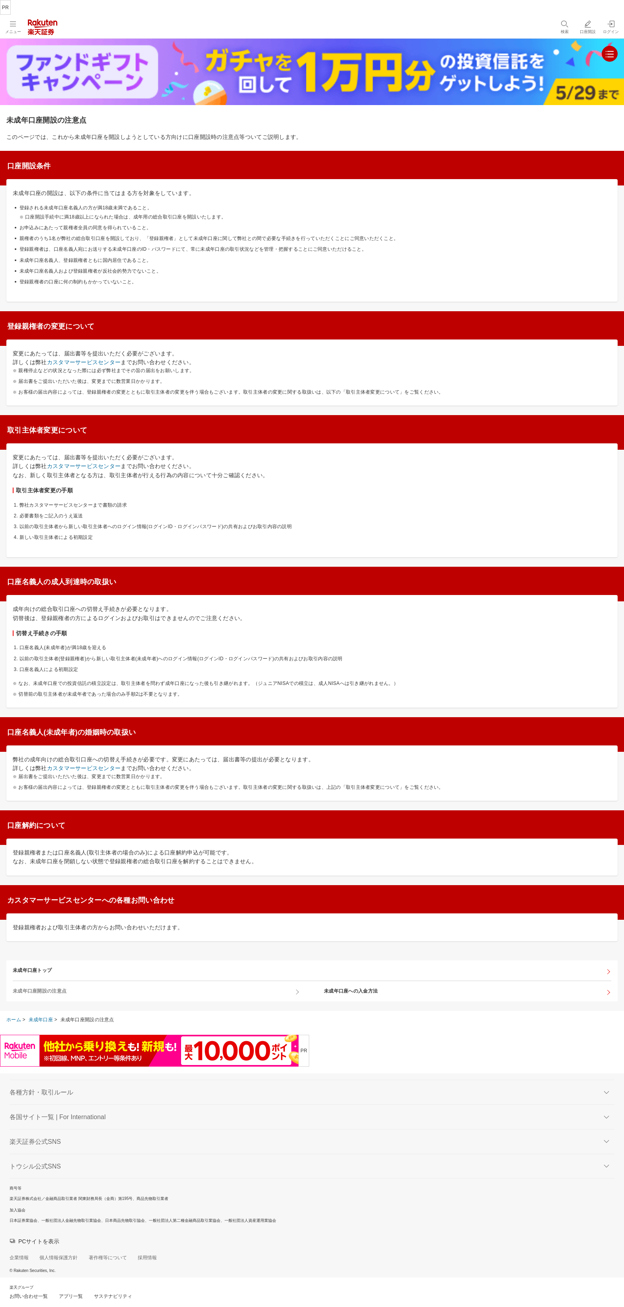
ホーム (13, 1019)
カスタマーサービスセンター (84, 362)
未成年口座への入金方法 (351, 991)
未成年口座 (41, 1019)
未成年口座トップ (32, 970)
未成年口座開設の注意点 (39, 991)
